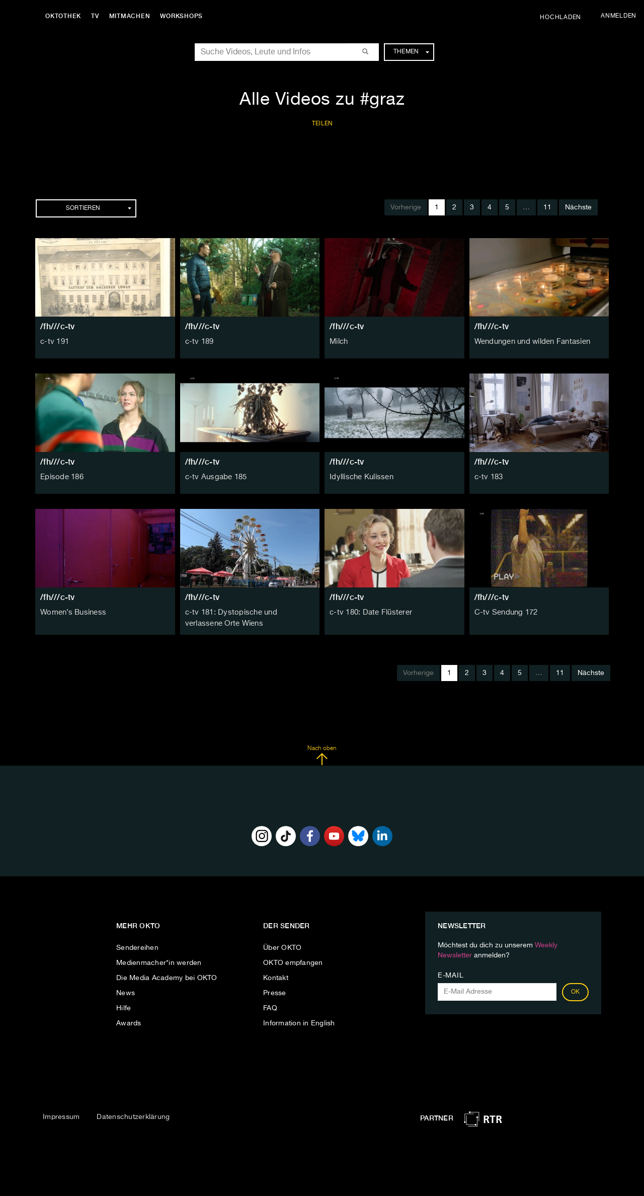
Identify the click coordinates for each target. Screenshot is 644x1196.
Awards (128, 1022)
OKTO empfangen (293, 961)
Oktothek (66, 16)
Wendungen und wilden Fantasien (530, 341)
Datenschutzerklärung (133, 1115)
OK (575, 991)
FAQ (270, 1007)
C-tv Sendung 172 (504, 612)
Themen (411, 52)
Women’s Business (71, 612)
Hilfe (123, 1007)
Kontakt (275, 977)
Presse (274, 992)
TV (98, 16)
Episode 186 (61, 477)
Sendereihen (137, 946)
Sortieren (98, 208)
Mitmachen (132, 16)
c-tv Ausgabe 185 (214, 477)
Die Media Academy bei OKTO (166, 977)
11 (547, 207)
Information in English (299, 1022)
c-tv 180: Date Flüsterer (369, 612)
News (125, 992)
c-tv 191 (53, 341)
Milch (338, 341)
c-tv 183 (488, 477)
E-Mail (450, 974)
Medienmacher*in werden (159, 961)
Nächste (578, 207)
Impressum (61, 1115)
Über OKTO (282, 946)
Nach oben (321, 754)
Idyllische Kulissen (360, 477)
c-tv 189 (198, 341)
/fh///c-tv (57, 326)
